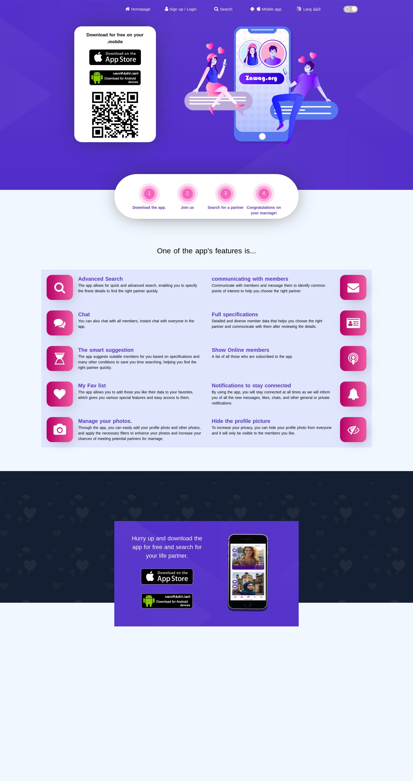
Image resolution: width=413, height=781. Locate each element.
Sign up (176, 9)
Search (226, 9)
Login (191, 9)
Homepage (140, 9)
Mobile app (271, 9)
